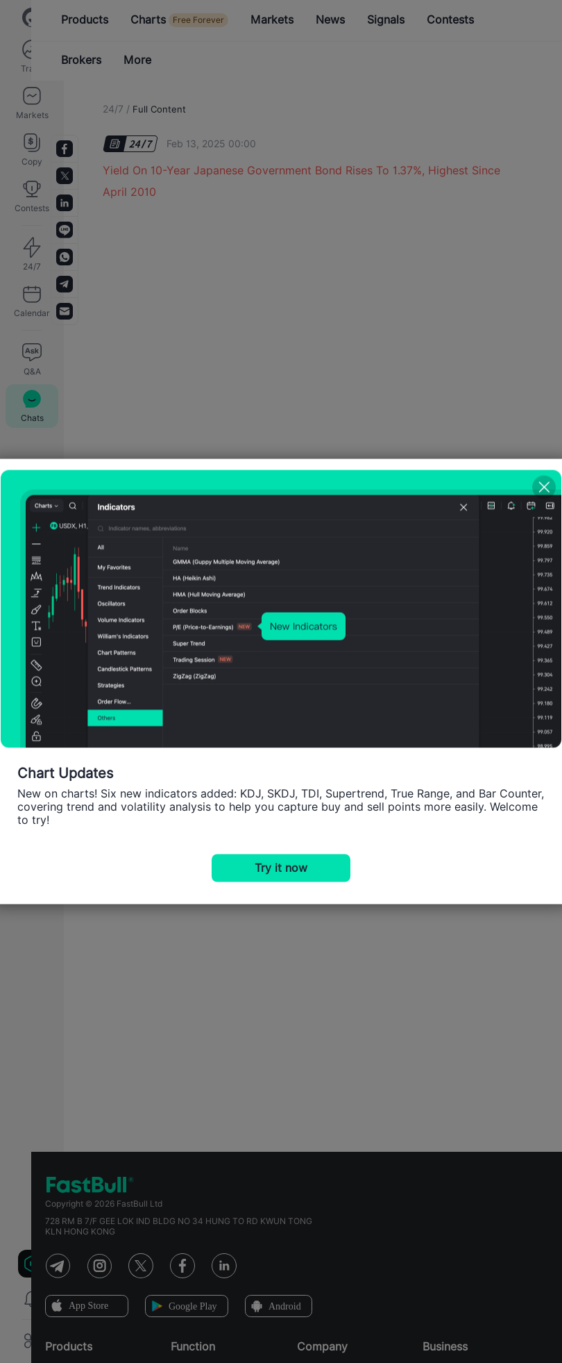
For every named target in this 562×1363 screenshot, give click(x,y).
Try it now (281, 868)
